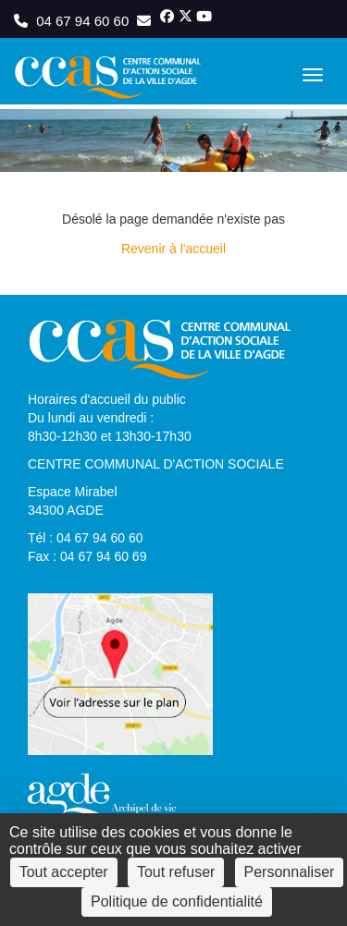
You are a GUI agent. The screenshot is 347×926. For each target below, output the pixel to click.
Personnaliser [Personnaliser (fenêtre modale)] (289, 872)
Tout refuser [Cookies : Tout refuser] (176, 872)
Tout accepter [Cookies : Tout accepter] (63, 872)
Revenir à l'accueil (173, 248)
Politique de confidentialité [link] (177, 901)
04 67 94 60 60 (73, 21)
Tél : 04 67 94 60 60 (85, 537)
